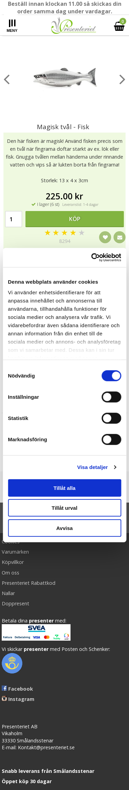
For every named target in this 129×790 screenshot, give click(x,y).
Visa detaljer (92, 467)
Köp (74, 219)
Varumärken (15, 551)
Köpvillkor (13, 562)
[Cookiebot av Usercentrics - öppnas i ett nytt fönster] (92, 257)
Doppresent (15, 603)
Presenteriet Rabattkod (28, 583)
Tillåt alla (65, 488)
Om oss (10, 572)
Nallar (8, 593)
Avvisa (64, 528)
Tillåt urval (64, 508)
